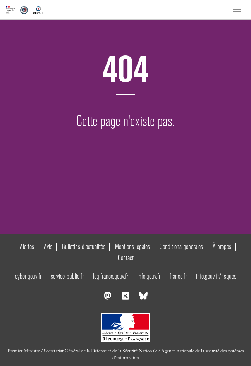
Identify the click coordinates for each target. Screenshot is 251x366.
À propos (222, 246)
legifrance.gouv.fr (110, 276)
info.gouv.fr (149, 276)
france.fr (178, 276)
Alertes (27, 246)
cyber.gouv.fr (28, 276)
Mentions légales (132, 246)
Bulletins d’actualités (83, 246)
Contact (126, 257)
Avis (48, 246)
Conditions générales (181, 246)
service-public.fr (67, 276)
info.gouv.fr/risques (216, 276)
